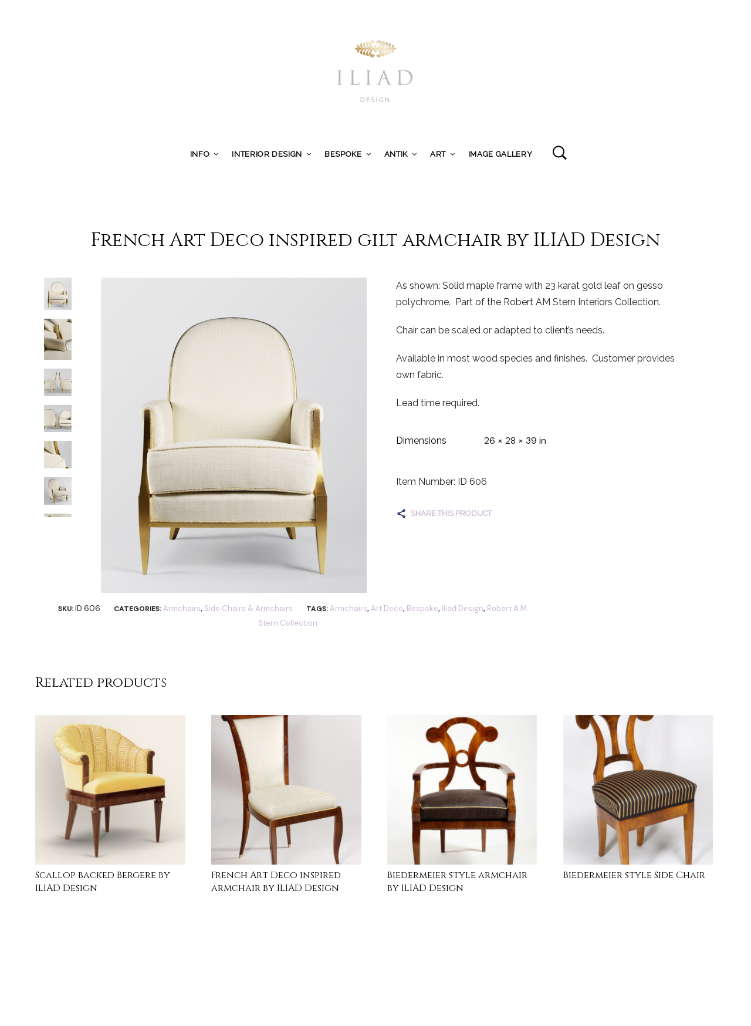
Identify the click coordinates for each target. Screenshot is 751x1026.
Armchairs (182, 608)
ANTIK (396, 154)
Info (200, 154)
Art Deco (387, 608)
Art (438, 154)
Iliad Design (462, 608)
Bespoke (343, 154)
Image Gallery (500, 154)
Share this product (451, 513)
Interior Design (267, 154)
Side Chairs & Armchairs (248, 608)
